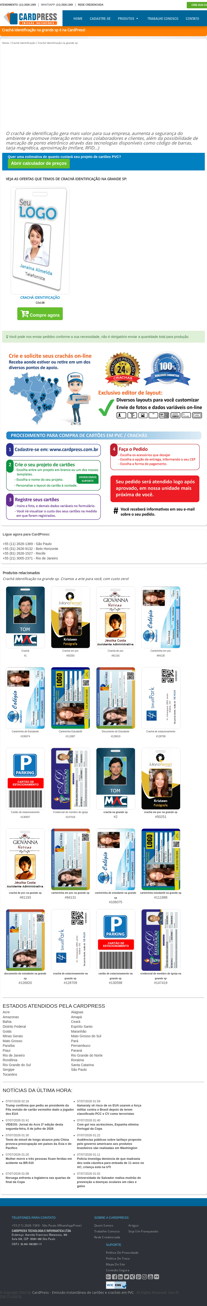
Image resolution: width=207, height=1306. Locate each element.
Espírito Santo (82, 1026)
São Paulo (79, 1070)
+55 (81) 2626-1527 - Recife (24, 553)
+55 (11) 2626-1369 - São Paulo (27, 544)
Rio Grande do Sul (17, 1065)
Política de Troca (118, 1258)
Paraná (76, 1050)
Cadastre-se (100, 18)
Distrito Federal (14, 1026)
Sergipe (8, 1070)
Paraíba (9, 1046)
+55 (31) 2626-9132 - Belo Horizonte (30, 549)
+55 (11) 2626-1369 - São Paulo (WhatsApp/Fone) (47, 1225)
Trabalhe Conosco (162, 18)
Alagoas (77, 1012)
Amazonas (11, 1017)
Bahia (7, 1022)
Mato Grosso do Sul (86, 1036)
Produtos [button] (128, 18)
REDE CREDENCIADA (90, 4)
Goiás (7, 1031)
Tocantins (10, 1074)
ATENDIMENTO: (9, 4)
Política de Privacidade (122, 1252)
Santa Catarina (82, 1065)
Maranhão (78, 1031)
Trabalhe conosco (107, 1231)
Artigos (133, 1225)
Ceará (75, 1022)
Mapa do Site (115, 1264)
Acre (6, 1012)
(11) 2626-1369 (27, 4)
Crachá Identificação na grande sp (58, 43)
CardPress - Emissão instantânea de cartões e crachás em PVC (83, 1292)
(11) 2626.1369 (64, 4)
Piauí (6, 1050)
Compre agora (40, 313)
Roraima (77, 1060)
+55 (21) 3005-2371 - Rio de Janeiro (30, 558)
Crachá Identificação (23, 43)
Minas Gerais (13, 1036)
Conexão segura (117, 1270)
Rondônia (10, 1060)
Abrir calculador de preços (39, 163)
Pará (74, 1041)
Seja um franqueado (143, 1231)
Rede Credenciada (107, 1237)
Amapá (76, 1017)
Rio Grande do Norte (87, 1055)
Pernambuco (80, 1046)
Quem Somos (103, 1225)
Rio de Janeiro (14, 1055)
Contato (192, 18)
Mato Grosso (12, 1041)
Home (78, 18)
